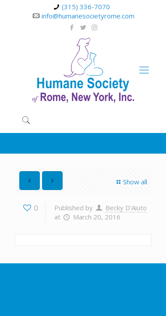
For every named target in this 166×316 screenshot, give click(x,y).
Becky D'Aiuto (126, 207)
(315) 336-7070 (86, 6)
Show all (130, 181)
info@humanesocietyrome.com (88, 15)
